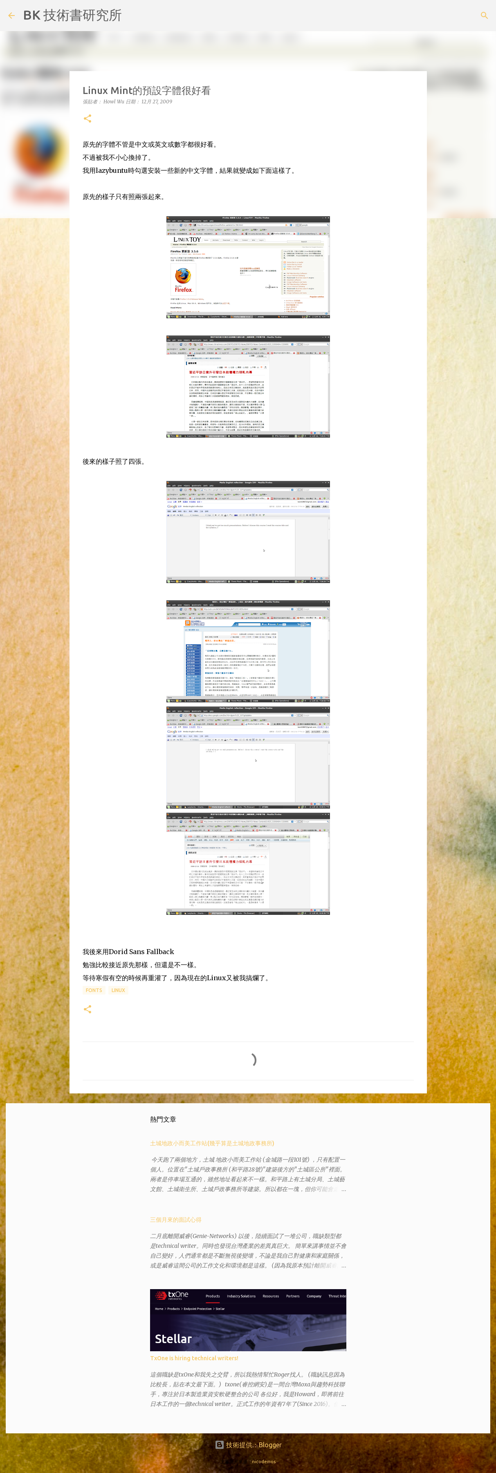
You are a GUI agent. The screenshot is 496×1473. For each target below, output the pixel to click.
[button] (87, 119)
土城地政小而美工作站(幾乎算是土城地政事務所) (212, 1143)
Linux (118, 990)
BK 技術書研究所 (72, 14)
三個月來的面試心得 (176, 1219)
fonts (94, 990)
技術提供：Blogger (248, 1444)
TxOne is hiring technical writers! (194, 1358)
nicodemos (264, 1461)
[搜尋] (133, 15)
